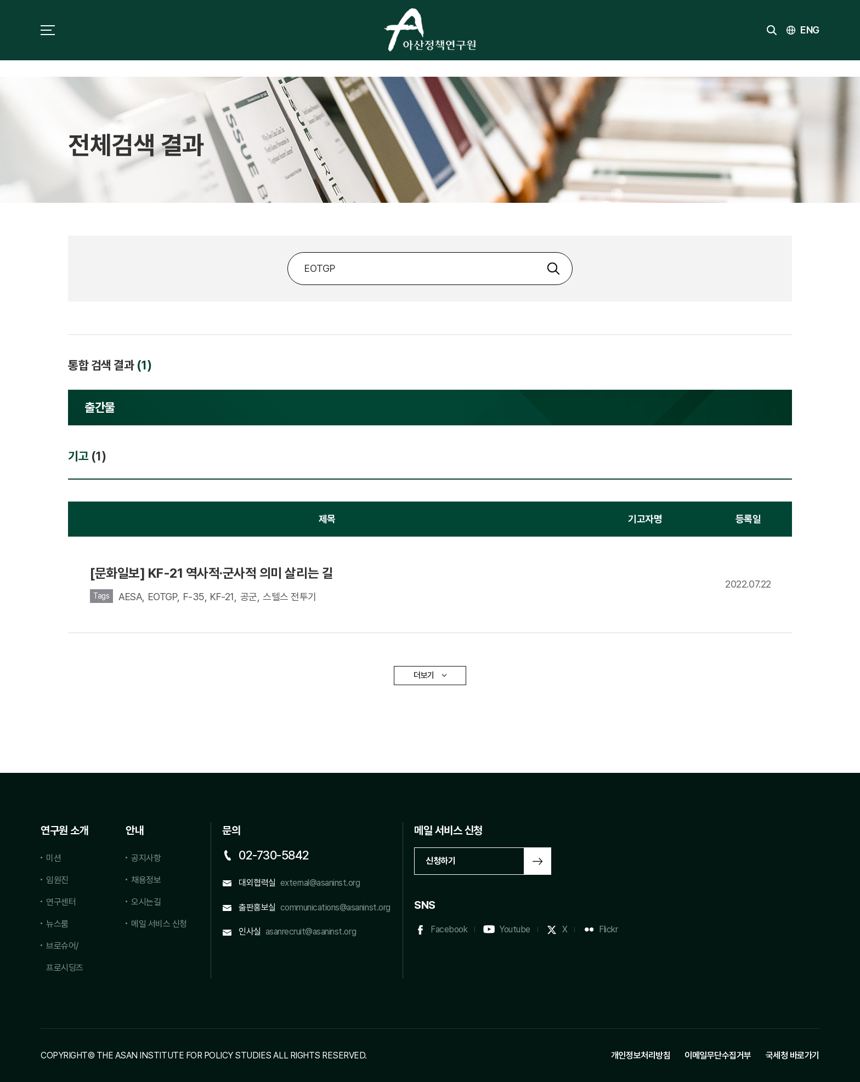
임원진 (57, 880)
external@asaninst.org (320, 883)
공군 (248, 596)
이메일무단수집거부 (717, 1055)
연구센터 (61, 902)
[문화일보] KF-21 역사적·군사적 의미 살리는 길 (211, 573)
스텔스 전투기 (289, 596)
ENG (809, 30)
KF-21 (222, 596)
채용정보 (146, 880)
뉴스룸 (57, 924)
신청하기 (440, 861)
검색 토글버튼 (771, 30)
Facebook (449, 929)
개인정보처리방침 (640, 1055)
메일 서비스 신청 (159, 924)
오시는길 (146, 902)
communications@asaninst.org (335, 907)
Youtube (514, 929)
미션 (53, 858)
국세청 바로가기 (792, 1055)
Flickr (608, 929)
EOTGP (163, 596)
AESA (130, 596)
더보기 (424, 675)
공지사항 (146, 858)
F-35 (194, 596)
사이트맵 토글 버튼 (48, 30)
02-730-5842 (274, 855)
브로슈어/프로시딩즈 (64, 957)
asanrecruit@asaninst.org (310, 931)
